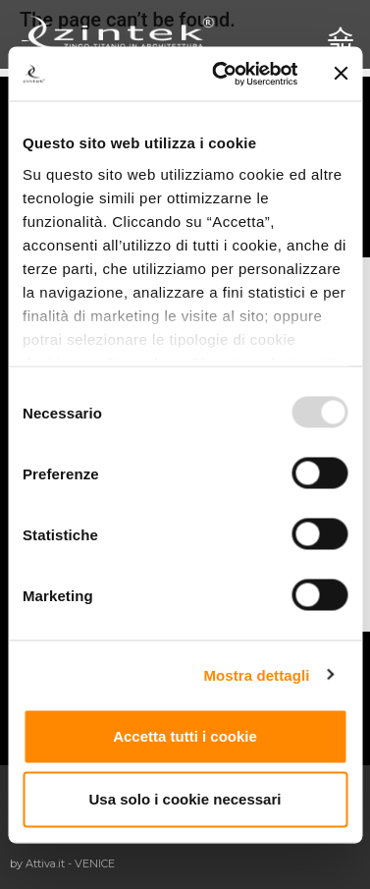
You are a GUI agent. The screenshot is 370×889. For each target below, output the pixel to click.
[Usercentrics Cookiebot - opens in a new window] (220, 73)
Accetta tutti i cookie (185, 736)
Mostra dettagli (256, 674)
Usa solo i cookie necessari (185, 799)
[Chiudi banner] (340, 74)
